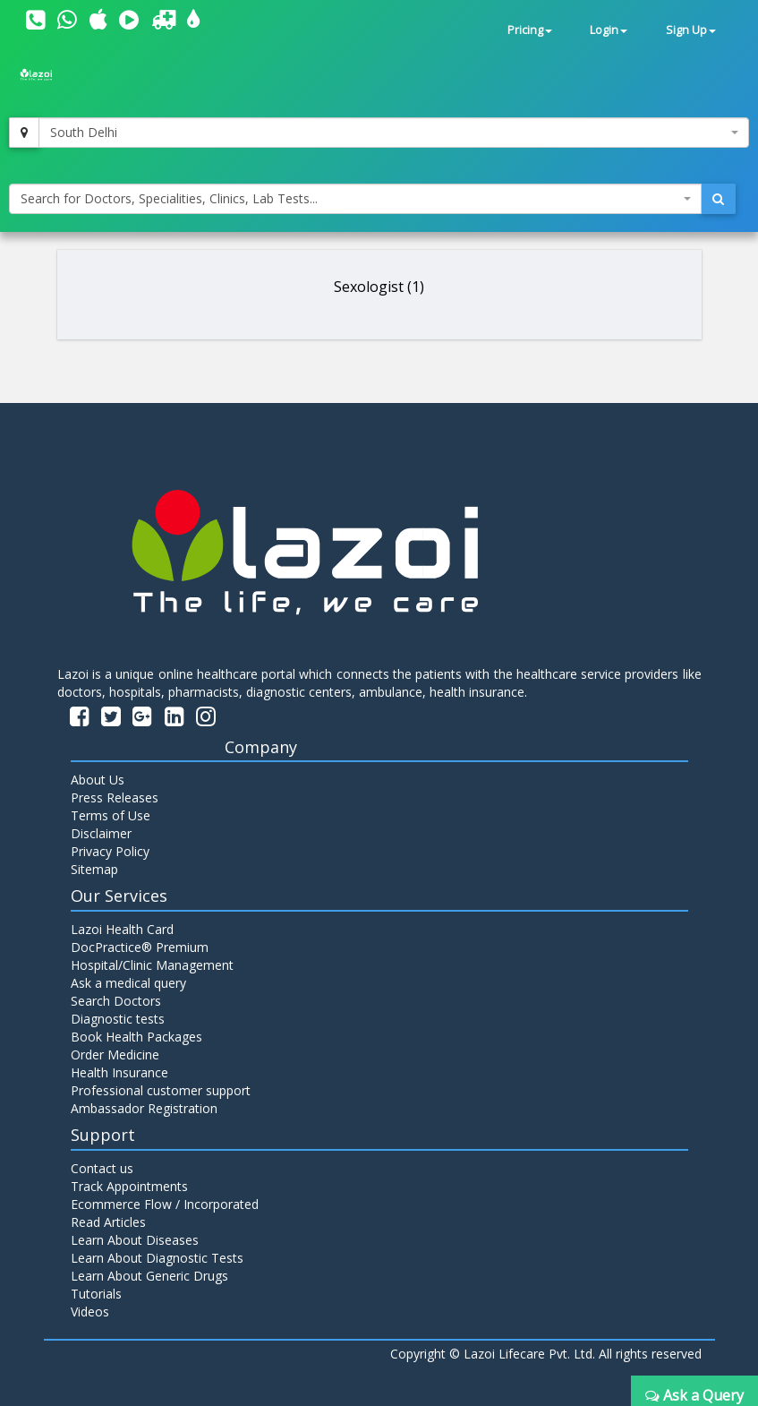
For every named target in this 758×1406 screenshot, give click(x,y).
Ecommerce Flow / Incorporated (165, 1204)
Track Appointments (129, 1186)
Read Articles (108, 1221)
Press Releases (114, 797)
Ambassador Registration (144, 1108)
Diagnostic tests (118, 1018)
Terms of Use (110, 815)
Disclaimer (101, 833)
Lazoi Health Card (122, 929)
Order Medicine (115, 1054)
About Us (97, 779)
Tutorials (96, 1293)
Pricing (529, 30)
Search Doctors (116, 1000)
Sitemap (94, 869)
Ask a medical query (128, 982)
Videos (90, 1311)
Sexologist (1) (379, 286)
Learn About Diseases (135, 1239)
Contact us (102, 1168)
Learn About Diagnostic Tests (157, 1257)
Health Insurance (119, 1072)
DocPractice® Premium (140, 947)
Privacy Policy (110, 851)
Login (608, 30)
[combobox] (393, 132)
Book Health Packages (136, 1036)
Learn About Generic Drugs (149, 1275)
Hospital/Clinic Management (152, 964)
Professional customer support (161, 1090)
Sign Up (691, 30)
